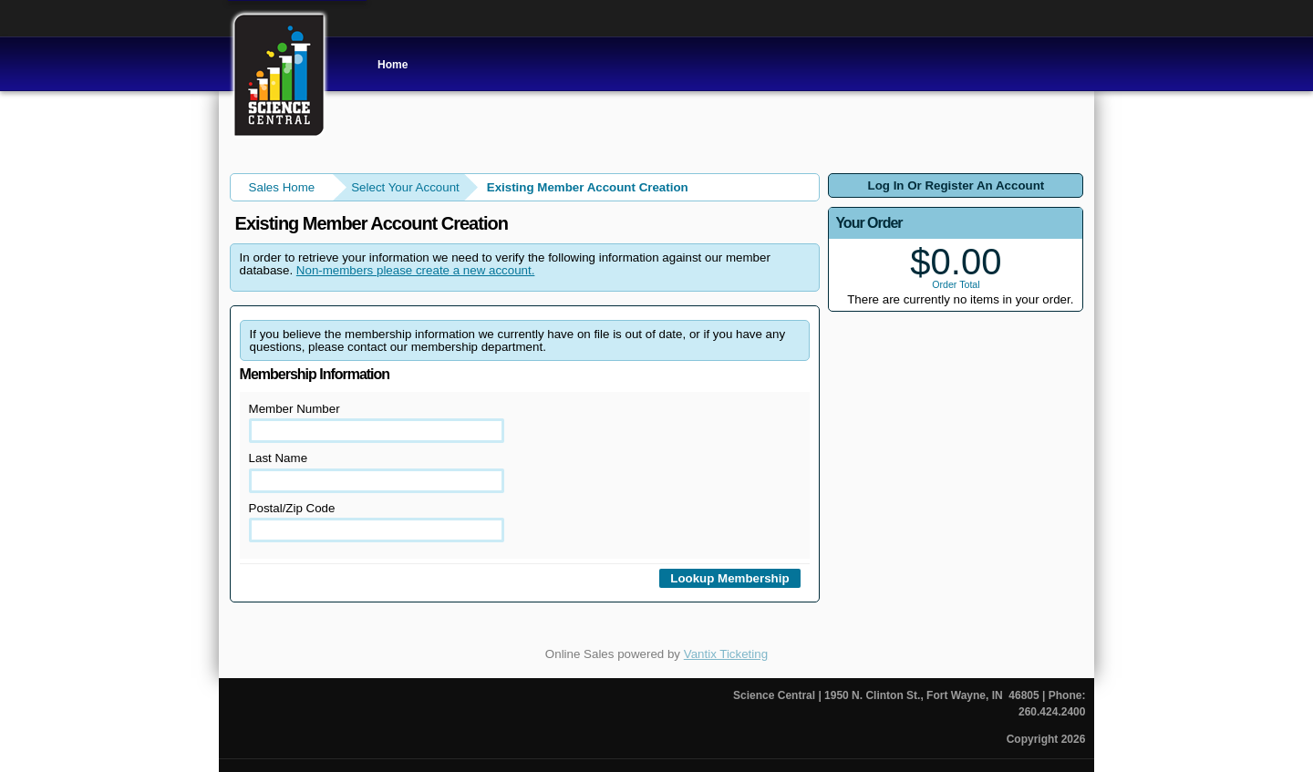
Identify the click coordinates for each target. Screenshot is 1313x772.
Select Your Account (405, 187)
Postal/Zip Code (377, 521)
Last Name (377, 471)
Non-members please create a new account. (415, 270)
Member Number (377, 422)
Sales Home (282, 187)
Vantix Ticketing (726, 654)
